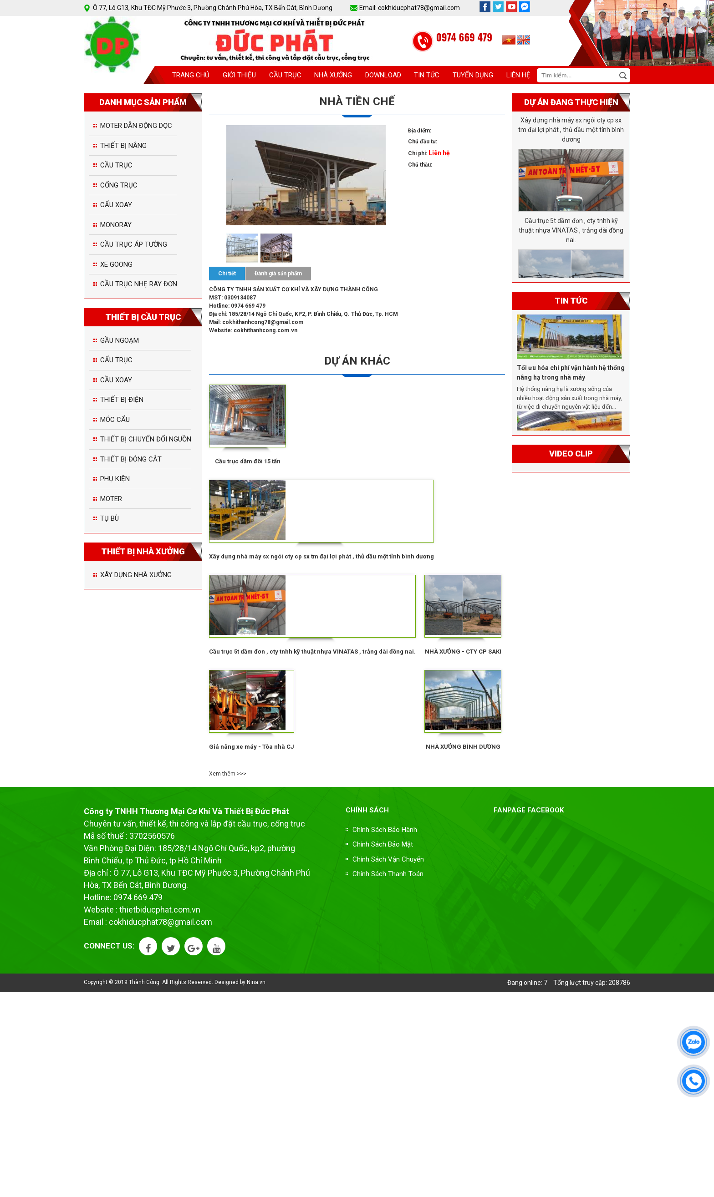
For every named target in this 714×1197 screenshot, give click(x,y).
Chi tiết (227, 273)
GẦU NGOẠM (119, 340)
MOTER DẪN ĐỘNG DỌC (136, 126)
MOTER (111, 499)
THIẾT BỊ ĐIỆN (121, 400)
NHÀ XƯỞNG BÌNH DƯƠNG (463, 746)
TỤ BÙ (109, 518)
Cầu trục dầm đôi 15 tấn (247, 461)
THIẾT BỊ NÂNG (123, 146)
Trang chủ (190, 75)
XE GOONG (116, 264)
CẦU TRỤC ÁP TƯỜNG (133, 244)
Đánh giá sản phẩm (278, 273)
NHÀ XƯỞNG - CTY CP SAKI (463, 651)
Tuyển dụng (473, 75)
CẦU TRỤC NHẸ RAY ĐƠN (138, 284)
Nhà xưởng (333, 75)
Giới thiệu (239, 75)
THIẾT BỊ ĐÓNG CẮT (131, 459)
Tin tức (426, 75)
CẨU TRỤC (116, 360)
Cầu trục (285, 75)
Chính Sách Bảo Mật (382, 844)
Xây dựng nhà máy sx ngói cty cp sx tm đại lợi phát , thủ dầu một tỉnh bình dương (321, 556)
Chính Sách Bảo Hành (384, 830)
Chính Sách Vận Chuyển (388, 859)
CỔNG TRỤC (119, 185)
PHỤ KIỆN (115, 479)
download (383, 75)
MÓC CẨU (115, 420)
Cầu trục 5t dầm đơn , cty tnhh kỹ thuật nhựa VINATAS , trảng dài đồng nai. (312, 651)
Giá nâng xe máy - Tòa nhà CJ (251, 746)
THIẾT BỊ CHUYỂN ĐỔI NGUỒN (145, 439)
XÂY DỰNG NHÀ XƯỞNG (136, 575)
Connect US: (109, 945)
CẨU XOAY (116, 205)
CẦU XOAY (116, 380)
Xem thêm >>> (227, 774)
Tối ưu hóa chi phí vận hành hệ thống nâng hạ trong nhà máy (571, 374)
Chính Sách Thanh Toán (387, 874)
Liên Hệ (518, 75)
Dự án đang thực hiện (571, 102)
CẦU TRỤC (116, 165)
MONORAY (116, 225)
